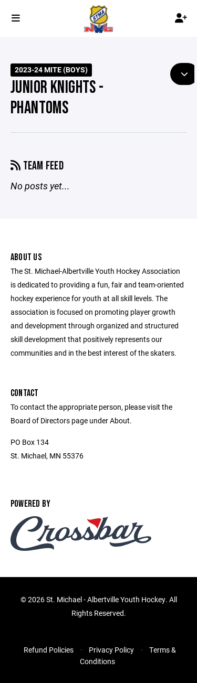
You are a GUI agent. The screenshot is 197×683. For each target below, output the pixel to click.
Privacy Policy (111, 650)
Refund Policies (49, 650)
